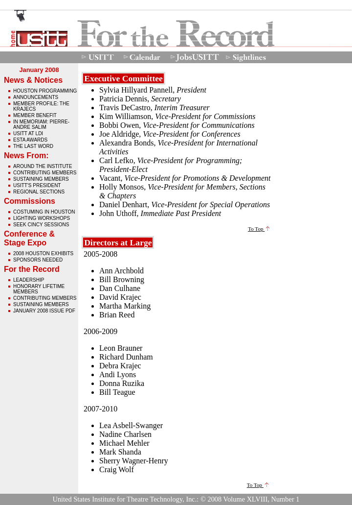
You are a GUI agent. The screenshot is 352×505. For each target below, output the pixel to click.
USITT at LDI (28, 133)
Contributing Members (44, 172)
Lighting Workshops (41, 218)
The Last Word (33, 146)
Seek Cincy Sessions (41, 224)
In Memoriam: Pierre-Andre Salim (41, 124)
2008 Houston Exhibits (43, 253)
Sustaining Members (41, 179)
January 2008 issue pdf (44, 310)
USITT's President (37, 185)
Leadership (28, 280)
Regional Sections (39, 191)
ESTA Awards (30, 140)
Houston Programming (45, 91)
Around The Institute (42, 166)
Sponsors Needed (38, 260)
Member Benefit (35, 115)
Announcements (35, 97)
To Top (258, 229)
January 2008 (39, 69)
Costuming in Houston (44, 212)
